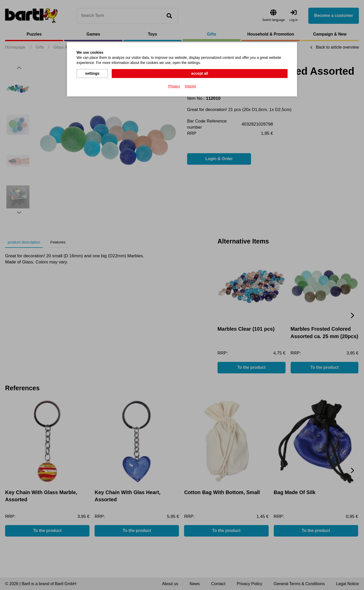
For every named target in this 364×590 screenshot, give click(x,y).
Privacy (174, 85)
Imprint (190, 85)
